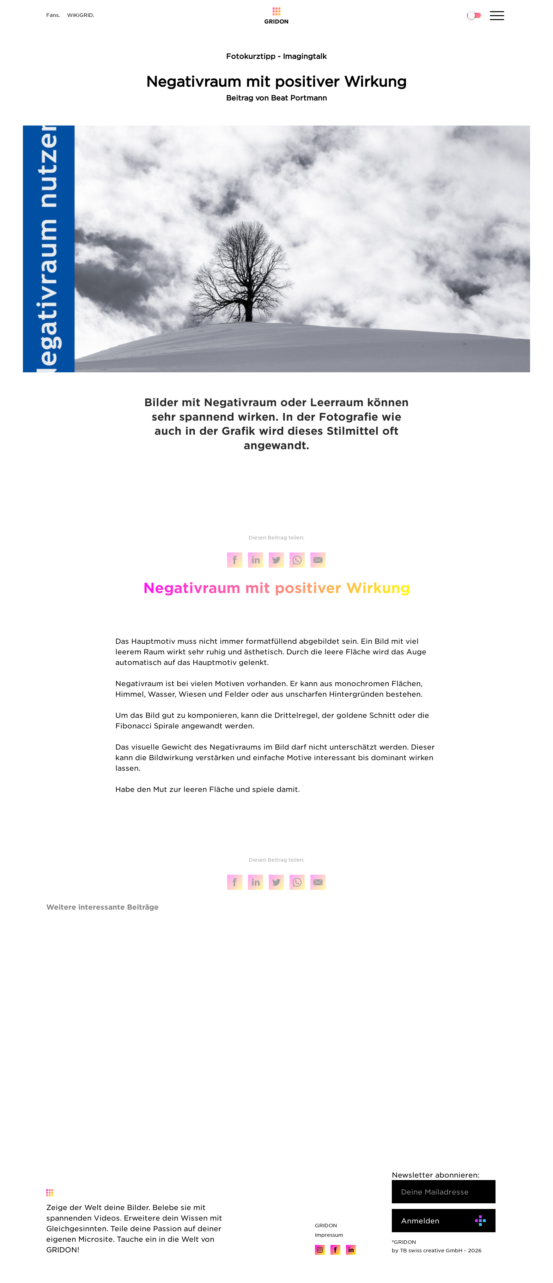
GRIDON (326, 1225)
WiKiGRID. (80, 15)
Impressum (329, 1235)
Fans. (53, 15)
